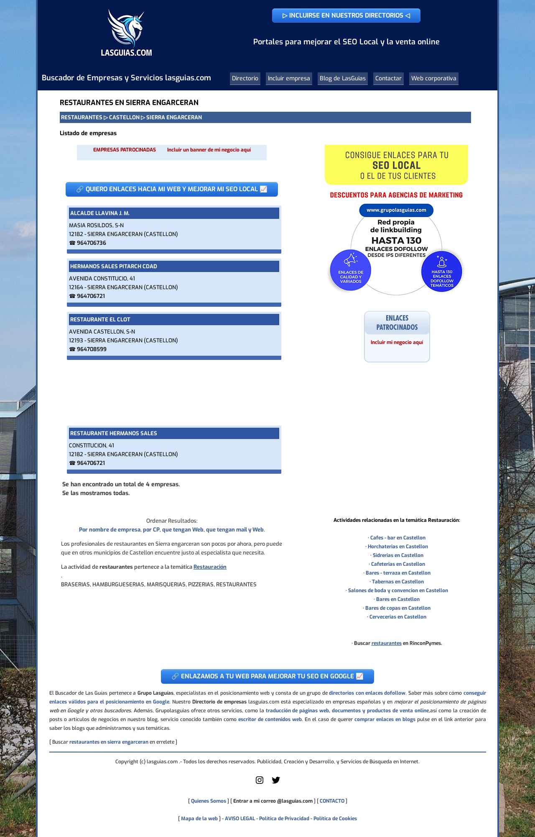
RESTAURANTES (81, 117)
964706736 (91, 242)
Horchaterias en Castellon (398, 546)
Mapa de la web (199, 818)
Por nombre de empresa (109, 529)
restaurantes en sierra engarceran (108, 742)
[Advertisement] (172, 393)
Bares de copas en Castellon (398, 608)
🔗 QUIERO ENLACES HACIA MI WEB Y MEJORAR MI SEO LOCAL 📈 (172, 189)
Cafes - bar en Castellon (397, 537)
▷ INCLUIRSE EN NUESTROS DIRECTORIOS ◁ (346, 15)
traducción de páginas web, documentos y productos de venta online (347, 710)
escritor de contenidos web (270, 719)
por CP (151, 529)
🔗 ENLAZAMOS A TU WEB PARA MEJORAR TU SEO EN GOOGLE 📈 (267, 676)
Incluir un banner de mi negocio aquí (209, 149)
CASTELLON (124, 117)
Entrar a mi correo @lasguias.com (273, 801)
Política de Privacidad (284, 818)
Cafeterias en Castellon (398, 564)
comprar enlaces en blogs (384, 719)
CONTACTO (332, 801)
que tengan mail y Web (235, 529)
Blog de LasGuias (343, 78)
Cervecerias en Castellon (397, 617)
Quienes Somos (208, 801)
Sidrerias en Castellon (398, 555)
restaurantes (387, 643)
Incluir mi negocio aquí (397, 342)
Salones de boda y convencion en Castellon (398, 590)
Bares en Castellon (398, 599)
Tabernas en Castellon (398, 581)
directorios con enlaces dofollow (367, 693)
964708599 (92, 349)
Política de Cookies (335, 818)
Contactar (388, 78)
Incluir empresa (289, 78)
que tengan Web (183, 529)
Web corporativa (433, 78)
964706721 (91, 296)
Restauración (210, 566)
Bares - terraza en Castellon (398, 573)
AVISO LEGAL (240, 818)
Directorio (245, 78)
